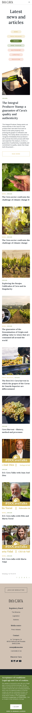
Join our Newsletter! (16, 590)
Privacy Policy (22, 697)
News (16, 32)
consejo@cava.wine (16, 647)
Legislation (16, 616)
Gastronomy (16, 50)
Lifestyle (16, 55)
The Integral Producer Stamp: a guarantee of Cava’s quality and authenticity (14, 110)
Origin (16, 41)
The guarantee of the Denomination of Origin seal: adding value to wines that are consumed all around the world (16, 334)
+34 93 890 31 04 (16, 651)
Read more (16, 154)
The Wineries (16, 612)
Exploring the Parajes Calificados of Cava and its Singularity (14, 286)
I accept (16, 707)
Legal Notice (22, 695)
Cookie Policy (12, 697)
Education (16, 59)
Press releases (16, 629)
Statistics (16, 620)
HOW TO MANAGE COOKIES (16, 711)
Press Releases (16, 36)
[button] (29, 2)
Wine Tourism (16, 45)
